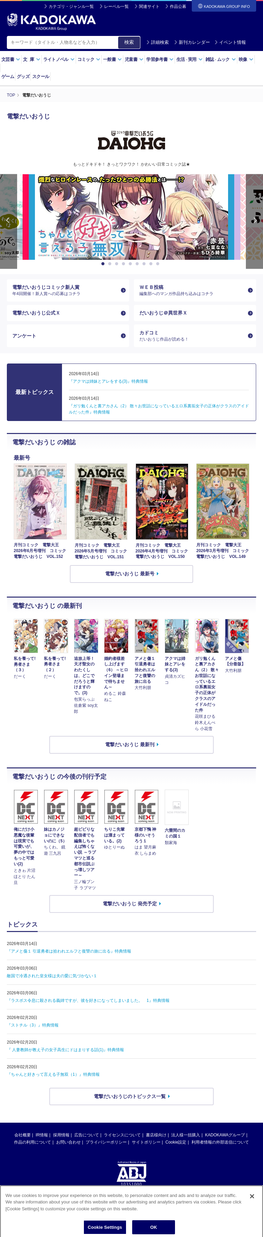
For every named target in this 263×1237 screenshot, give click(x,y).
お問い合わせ (68, 1143)
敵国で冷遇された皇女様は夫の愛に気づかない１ (52, 976)
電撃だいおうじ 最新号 (129, 574)
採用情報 (61, 1136)
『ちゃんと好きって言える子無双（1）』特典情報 (53, 1075)
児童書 (134, 59)
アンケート (24, 336)
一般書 (112, 59)
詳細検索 (157, 42)
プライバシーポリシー (106, 1143)
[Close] (252, 1210)
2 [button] (111, 263)
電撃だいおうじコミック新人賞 (65, 290)
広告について (86, 1136)
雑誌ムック (220, 59)
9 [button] (159, 263)
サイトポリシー (146, 1143)
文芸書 (10, 59)
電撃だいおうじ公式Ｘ (36, 313)
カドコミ (192, 336)
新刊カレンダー (192, 42)
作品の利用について (32, 1143)
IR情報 (42, 1136)
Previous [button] (8, 221)
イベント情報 (230, 42)
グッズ (23, 76)
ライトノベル (59, 59)
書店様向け (156, 1136)
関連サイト (149, 6)
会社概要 (22, 1136)
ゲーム (7, 76)
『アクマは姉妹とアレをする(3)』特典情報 (108, 382)
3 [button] (118, 263)
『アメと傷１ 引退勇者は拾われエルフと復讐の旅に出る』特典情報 (69, 951)
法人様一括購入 (185, 1136)
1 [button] (104, 263)
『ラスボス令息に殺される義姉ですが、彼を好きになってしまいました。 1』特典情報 (88, 1001)
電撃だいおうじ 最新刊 (129, 745)
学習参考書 (160, 59)
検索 (129, 42)
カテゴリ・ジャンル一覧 (71, 6)
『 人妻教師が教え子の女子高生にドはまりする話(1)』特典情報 (65, 1050)
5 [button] (131, 263)
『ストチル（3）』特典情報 (33, 1025)
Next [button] (254, 221)
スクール (40, 76)
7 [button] (145, 263)
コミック (88, 59)
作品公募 (178, 6)
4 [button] (124, 263)
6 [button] (138, 263)
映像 (246, 59)
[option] (131, 216)
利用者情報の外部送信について (220, 1143)
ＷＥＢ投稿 (192, 290)
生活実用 (189, 59)
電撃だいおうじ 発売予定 (130, 904)
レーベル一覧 (116, 6)
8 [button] (152, 263)
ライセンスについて (122, 1136)
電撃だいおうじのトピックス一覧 (130, 1097)
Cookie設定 (175, 1143)
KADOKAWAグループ (225, 1136)
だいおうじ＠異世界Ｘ (163, 313)
